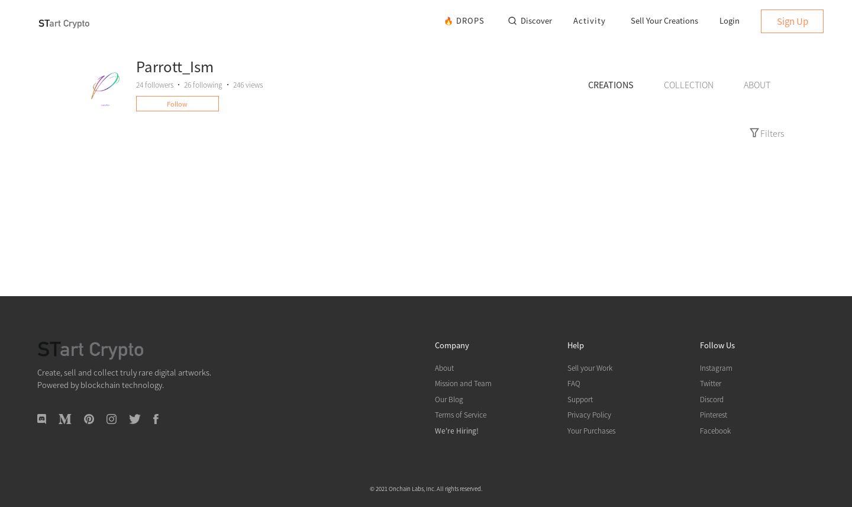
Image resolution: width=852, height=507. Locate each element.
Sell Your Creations (664, 20)
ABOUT (757, 84)
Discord (712, 399)
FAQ (573, 383)
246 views (248, 84)
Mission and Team (463, 383)
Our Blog (449, 399)
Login (729, 20)
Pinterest (713, 414)
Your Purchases (591, 430)
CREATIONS (611, 84)
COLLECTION (689, 84)
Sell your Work (589, 367)
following (203, 84)
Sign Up (792, 21)
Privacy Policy (589, 414)
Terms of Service (460, 414)
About (444, 367)
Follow (177, 103)
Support (580, 399)
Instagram (716, 367)
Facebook (715, 430)
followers (154, 84)
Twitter (710, 383)
